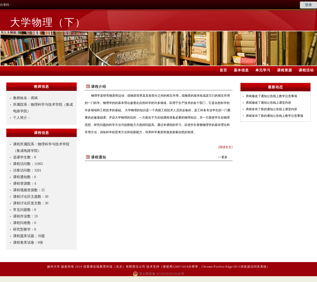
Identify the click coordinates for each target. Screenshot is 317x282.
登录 (308, 5)
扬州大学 (53, 266)
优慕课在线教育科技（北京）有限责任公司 (114, 266)
